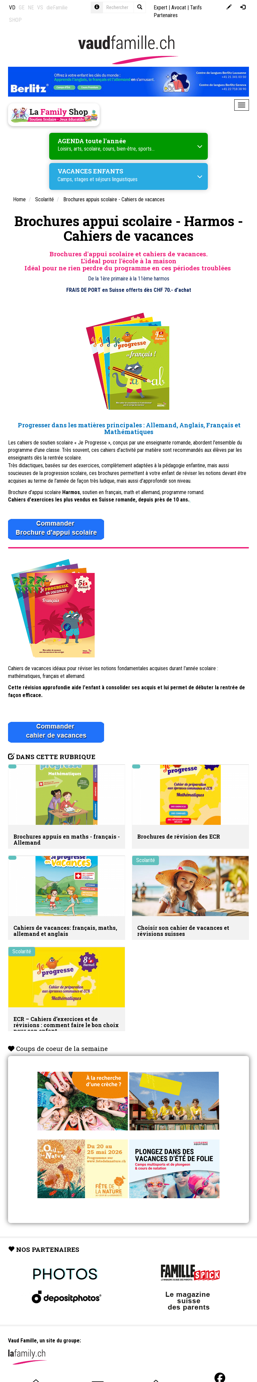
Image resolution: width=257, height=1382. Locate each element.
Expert (160, 7)
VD (12, 7)
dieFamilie (57, 7)
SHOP (15, 20)
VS (40, 7)
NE (31, 7)
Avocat (178, 7)
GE (21, 7)
